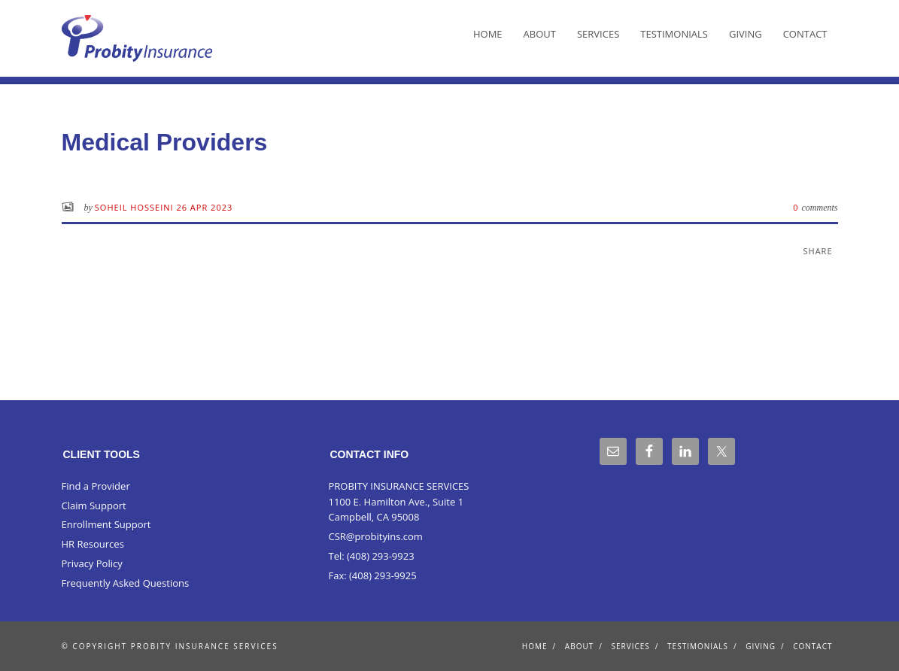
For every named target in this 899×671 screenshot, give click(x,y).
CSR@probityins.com (375, 536)
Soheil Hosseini (136, 207)
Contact (805, 34)
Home (488, 34)
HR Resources (93, 544)
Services (598, 34)
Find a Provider (96, 486)
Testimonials (674, 34)
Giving (745, 34)
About (540, 34)
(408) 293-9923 (381, 556)
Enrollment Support (106, 524)
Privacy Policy (92, 563)
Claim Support (94, 505)
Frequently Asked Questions (126, 583)
